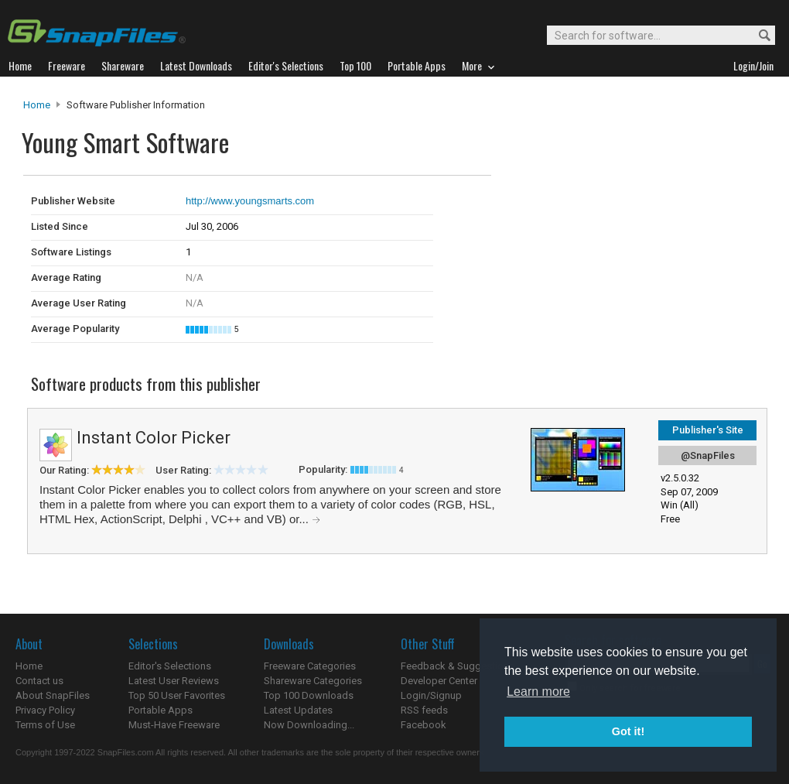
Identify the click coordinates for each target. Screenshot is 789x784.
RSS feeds (424, 710)
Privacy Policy (45, 710)
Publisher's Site (707, 430)
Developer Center (439, 680)
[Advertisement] (595, 207)
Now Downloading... (309, 725)
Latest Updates (298, 710)
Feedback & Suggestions (457, 666)
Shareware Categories (313, 680)
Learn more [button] (538, 691)
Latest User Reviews (173, 680)
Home (36, 105)
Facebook (423, 725)
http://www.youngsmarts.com (250, 201)
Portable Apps (160, 710)
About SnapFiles (52, 695)
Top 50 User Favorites (176, 695)
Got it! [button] (628, 731)
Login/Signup (431, 695)
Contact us (39, 680)
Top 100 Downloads (309, 695)
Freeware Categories (310, 666)
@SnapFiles (708, 455)
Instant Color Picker (154, 437)
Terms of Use (45, 725)
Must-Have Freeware (174, 725)
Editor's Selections (169, 666)
